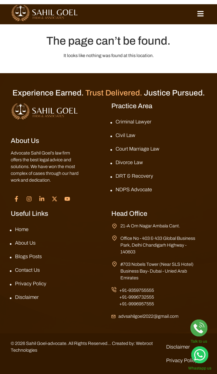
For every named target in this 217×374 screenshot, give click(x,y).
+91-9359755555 (136, 290)
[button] (200, 14)
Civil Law (125, 135)
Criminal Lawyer (133, 122)
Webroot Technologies (33, 350)
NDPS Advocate (134, 189)
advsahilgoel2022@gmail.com (148, 316)
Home (22, 229)
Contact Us (27, 270)
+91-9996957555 (136, 303)
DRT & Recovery (134, 176)
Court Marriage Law (137, 149)
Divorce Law (129, 162)
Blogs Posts (28, 256)
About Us (25, 243)
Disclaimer (27, 297)
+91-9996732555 (136, 297)
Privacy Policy (30, 283)
